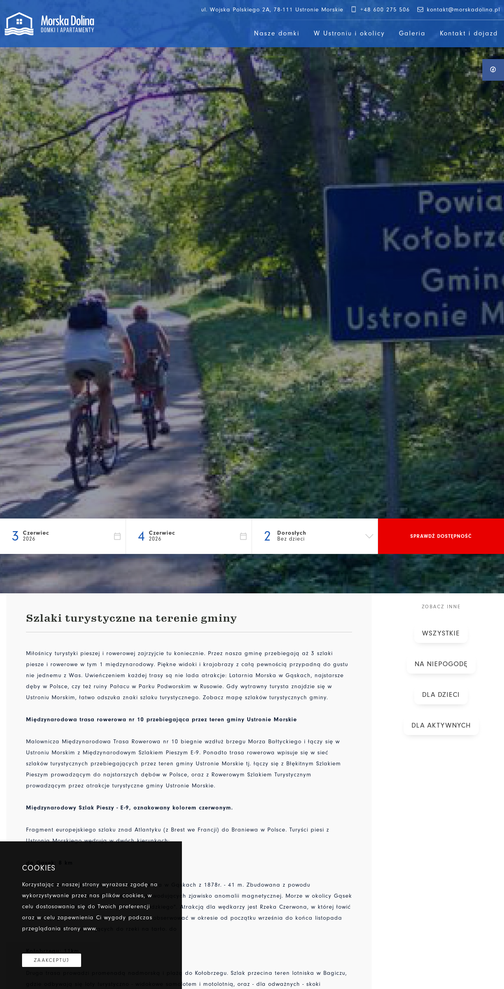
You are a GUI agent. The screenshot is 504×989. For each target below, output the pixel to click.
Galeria (412, 33)
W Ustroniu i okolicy (349, 33)
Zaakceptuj (51, 960)
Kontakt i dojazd (469, 33)
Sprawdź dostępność (441, 536)
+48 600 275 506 (380, 9)
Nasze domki (277, 33)
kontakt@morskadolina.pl (458, 9)
